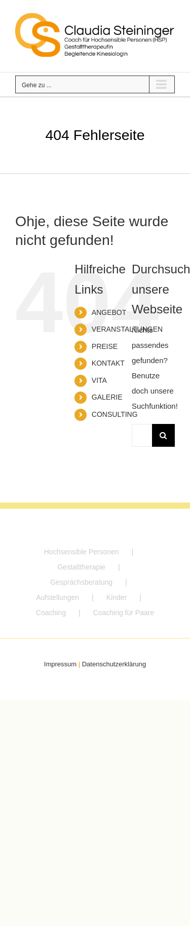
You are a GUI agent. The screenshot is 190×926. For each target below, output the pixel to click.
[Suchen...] (142, 435)
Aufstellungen (57, 597)
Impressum (60, 664)
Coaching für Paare (124, 613)
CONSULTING (115, 414)
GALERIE (107, 397)
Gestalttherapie (81, 567)
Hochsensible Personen (81, 552)
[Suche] (163, 435)
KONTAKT (108, 363)
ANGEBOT (109, 312)
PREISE (105, 346)
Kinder (116, 597)
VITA (99, 380)
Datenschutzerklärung (114, 664)
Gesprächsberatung (81, 582)
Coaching (51, 613)
